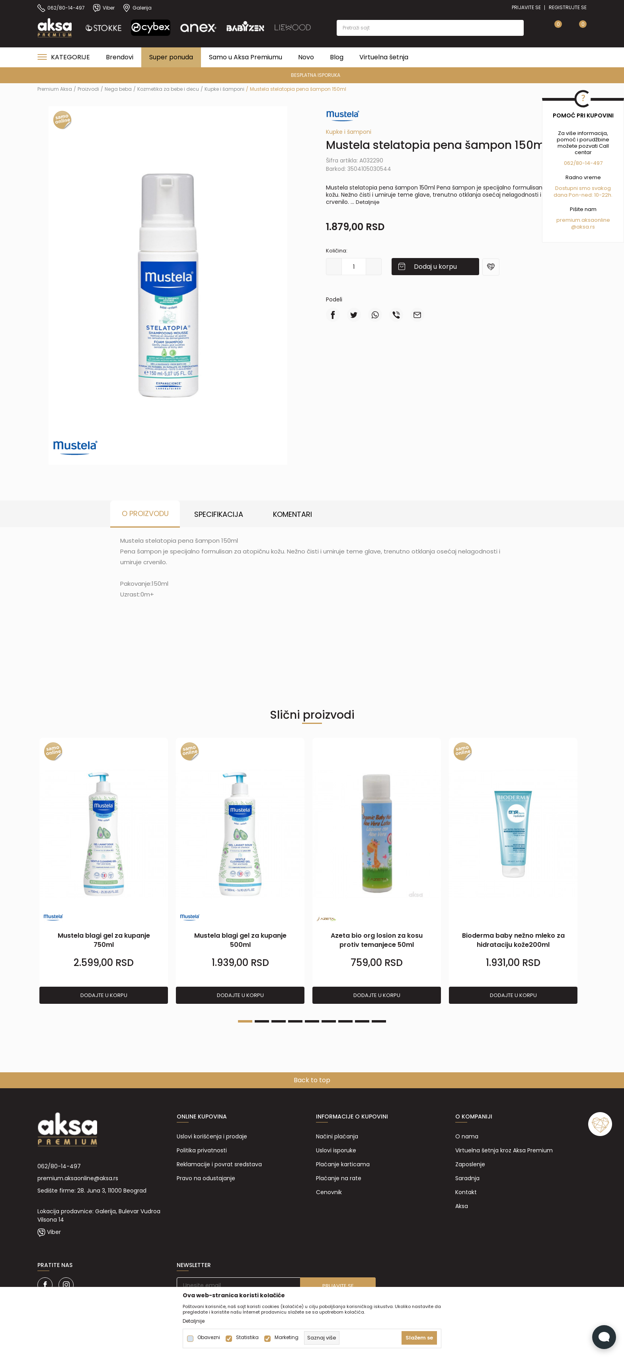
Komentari (292, 514)
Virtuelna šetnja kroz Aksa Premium (504, 1150)
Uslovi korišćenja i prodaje (212, 1136)
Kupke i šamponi (224, 89)
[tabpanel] (103, 871)
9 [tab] (379, 1021)
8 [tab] (362, 1021)
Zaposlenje (470, 1164)
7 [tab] (345, 1021)
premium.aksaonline (583, 220)
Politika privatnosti (202, 1150)
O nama (466, 1136)
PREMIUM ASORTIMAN (311, 75)
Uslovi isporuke (336, 1150)
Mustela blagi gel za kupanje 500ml (240, 940)
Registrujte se (568, 7)
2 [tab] (262, 1021)
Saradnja (467, 1178)
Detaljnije (368, 202)
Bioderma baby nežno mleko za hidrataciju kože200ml (513, 940)
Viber (54, 1232)
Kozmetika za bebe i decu (168, 89)
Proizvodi (88, 89)
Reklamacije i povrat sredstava (219, 1164)
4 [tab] (295, 1021)
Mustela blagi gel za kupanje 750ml (104, 940)
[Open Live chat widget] (604, 1337)
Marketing (286, 1337)
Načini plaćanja (337, 1136)
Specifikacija (218, 514)
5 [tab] (312, 1021)
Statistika (247, 1337)
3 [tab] (278, 1021)
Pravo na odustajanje (206, 1178)
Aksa (461, 1206)
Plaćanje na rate (338, 1178)
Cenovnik (329, 1192)
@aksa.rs (583, 227)
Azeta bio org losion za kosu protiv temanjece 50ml (377, 940)
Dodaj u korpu (435, 266)
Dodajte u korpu (103, 995)
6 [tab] (329, 1021)
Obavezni (208, 1337)
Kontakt (466, 1192)
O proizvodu (145, 513)
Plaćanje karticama (343, 1164)
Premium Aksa (54, 89)
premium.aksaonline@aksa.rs (77, 1178)
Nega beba (118, 89)
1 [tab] (245, 1021)
